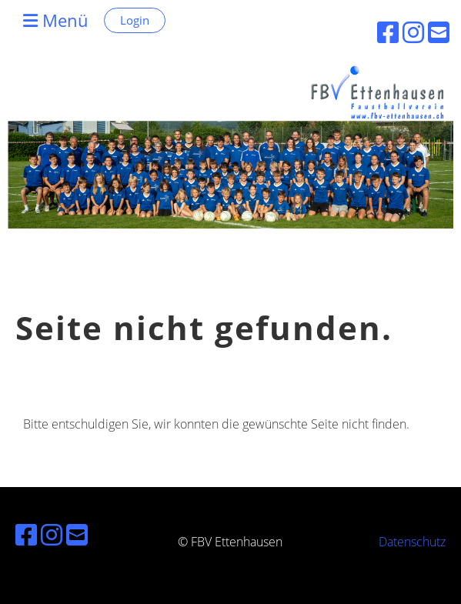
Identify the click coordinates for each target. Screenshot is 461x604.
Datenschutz (412, 541)
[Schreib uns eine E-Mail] (77, 534)
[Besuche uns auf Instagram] (51, 534)
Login (134, 20)
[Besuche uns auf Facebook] (26, 534)
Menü (56, 20)
